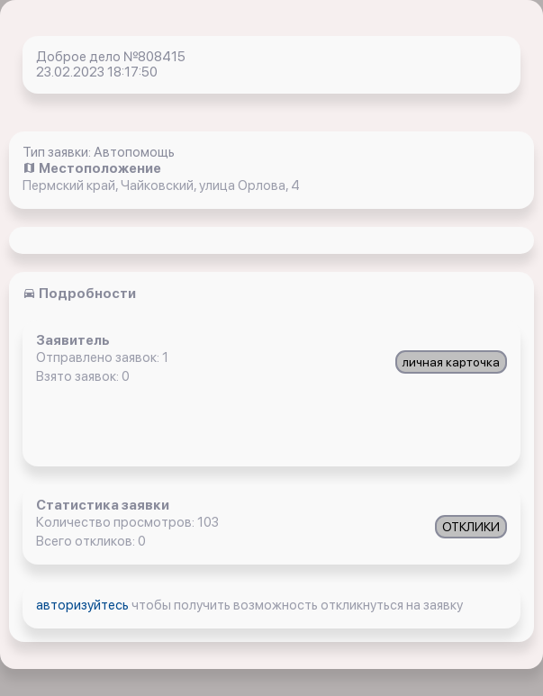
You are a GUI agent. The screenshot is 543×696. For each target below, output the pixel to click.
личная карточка (451, 362)
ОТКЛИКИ (471, 527)
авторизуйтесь (83, 605)
